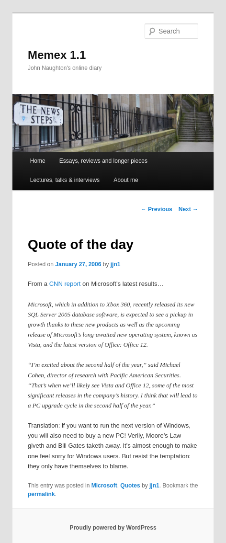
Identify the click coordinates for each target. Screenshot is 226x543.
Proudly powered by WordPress (112, 527)
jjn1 (116, 264)
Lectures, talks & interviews (65, 180)
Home (37, 161)
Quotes (130, 485)
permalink (41, 494)
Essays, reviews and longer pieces (103, 161)
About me (125, 180)
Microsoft (104, 485)
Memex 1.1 (57, 54)
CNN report (65, 283)
